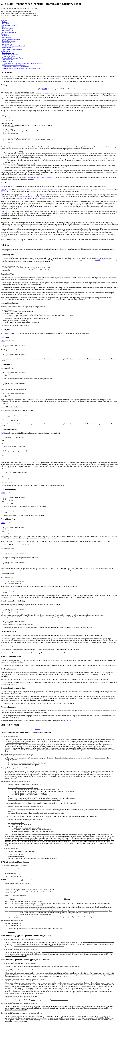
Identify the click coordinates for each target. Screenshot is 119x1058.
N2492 (3, 218)
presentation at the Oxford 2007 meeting (40, 183)
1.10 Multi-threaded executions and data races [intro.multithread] (22, 63)
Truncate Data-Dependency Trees (12, 58)
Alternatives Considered (9, 25)
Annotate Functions (8, 60)
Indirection (5, 35)
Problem (4, 22)
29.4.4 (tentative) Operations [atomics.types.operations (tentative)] (22, 68)
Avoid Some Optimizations (10, 54)
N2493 (48, 218)
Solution (3, 27)
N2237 (3, 198)
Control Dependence (8, 44)
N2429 (40, 78)
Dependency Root (7, 29)
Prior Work (5, 23)
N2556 (31, 219)
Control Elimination (8, 42)
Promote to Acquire (8, 53)
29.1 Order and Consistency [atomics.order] (15, 66)
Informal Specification (9, 32)
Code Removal (6, 37)
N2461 (45, 89)
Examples (4, 34)
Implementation (5, 51)
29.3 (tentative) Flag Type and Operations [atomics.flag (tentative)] (26, 970)
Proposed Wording (6, 61)
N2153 (3, 196)
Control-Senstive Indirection (11, 39)
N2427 (58, 78)
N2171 (3, 193)
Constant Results (7, 47)
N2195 (3, 201)
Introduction (4, 20)
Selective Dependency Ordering (12, 49)
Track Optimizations (8, 56)
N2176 (10, 193)
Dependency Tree (7, 30)
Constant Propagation (8, 41)
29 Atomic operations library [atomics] (14, 65)
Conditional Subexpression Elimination (14, 46)
